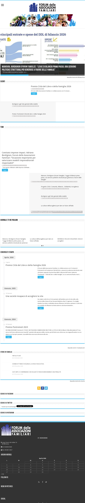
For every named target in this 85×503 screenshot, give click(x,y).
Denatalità (17, 106)
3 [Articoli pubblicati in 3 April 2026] (54, 414)
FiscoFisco (4, 473)
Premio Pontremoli (38, 88)
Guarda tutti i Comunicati (76, 300)
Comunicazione (57, 141)
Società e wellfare (34, 106)
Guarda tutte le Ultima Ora (76, 77)
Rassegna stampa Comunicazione (54, 163)
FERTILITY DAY (16, 308)
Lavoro (3, 476)
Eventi (2, 81)
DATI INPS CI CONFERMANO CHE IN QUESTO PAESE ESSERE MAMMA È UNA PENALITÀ (36, 324)
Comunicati (59, 108)
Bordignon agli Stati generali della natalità (25, 104)
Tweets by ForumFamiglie (8, 359)
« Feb (2, 426)
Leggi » (34, 93)
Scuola (3, 486)
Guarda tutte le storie (77, 333)
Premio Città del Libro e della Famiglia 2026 (51, 86)
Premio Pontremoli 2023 (17, 279)
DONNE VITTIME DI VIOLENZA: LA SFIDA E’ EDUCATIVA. (28, 316)
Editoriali (49, 129)
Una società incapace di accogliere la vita (24, 248)
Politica (26, 106)
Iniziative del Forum (71, 162)
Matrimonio (5, 470)
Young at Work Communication (46, 495)
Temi (2, 117)
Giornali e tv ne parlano (62, 129)
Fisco (53, 129)
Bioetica (4, 464)
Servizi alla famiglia (68, 163)
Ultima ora (53, 130)
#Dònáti (4, 489)
